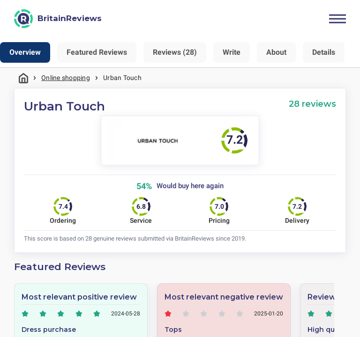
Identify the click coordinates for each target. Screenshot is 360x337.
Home (23, 78)
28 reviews (312, 103)
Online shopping (65, 77)
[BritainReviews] (58, 18)
